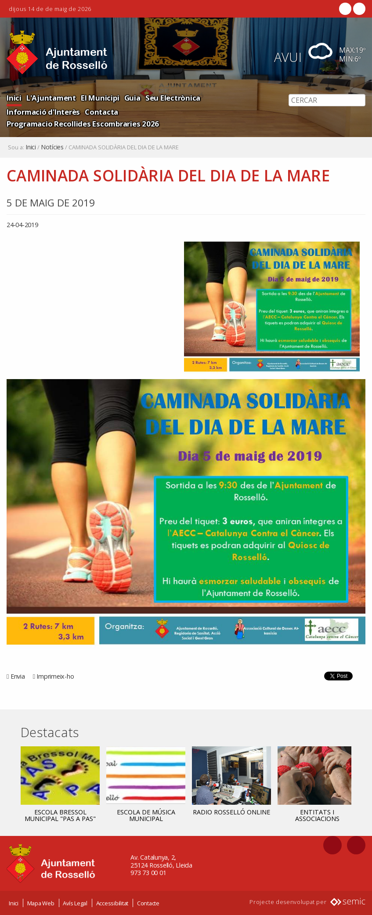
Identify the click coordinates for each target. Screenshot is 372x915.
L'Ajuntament (51, 98)
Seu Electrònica (172, 98)
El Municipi (100, 98)
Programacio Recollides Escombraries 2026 (83, 124)
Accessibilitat (112, 903)
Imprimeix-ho (55, 676)
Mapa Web (40, 903)
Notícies (52, 147)
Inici (14, 98)
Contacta (101, 112)
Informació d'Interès (43, 112)
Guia (132, 98)
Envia (18, 676)
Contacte (148, 903)
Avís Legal (75, 903)
